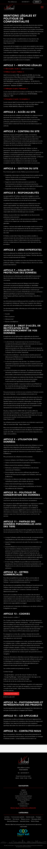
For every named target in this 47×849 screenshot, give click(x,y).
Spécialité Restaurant (12, 821)
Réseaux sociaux (25, 819)
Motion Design (35, 821)
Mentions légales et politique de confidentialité (23, 808)
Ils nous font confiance (23, 804)
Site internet (16, 819)
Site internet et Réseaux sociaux (23, 798)
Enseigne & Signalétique (23, 800)
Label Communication (26, 846)
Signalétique (7, 819)
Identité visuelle (23, 794)
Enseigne (38, 817)
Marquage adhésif (36, 819)
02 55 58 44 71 (25, 2)
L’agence (23, 790)
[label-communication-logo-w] (19, 7)
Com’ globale (23, 792)
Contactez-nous (23, 806)
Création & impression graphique (23, 796)
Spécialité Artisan (24, 821)
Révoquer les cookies (11, 694)
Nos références (12, 2)
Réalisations (23, 802)
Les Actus (6, 817)
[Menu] (41, 7)
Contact (37, 2)
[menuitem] (41, 7)
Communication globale (17, 817)
